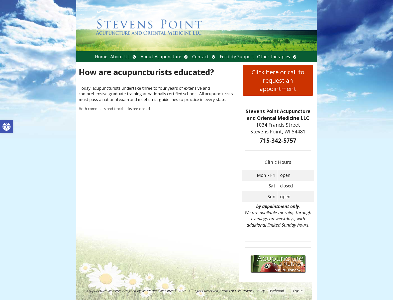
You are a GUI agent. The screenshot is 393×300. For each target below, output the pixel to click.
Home (101, 57)
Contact (200, 57)
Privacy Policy (254, 290)
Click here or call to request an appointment (278, 80)
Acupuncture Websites (103, 290)
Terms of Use (230, 290)
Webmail (277, 290)
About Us (120, 57)
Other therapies (273, 57)
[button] (6, 126)
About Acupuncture (161, 57)
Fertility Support (237, 57)
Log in (298, 290)
